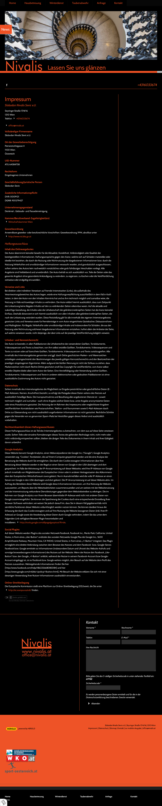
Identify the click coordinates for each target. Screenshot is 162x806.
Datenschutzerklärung (95, 697)
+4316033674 (147, 84)
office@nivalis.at (16, 125)
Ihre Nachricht (92, 647)
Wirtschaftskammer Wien (20, 221)
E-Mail (125, 637)
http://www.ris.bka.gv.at (19, 236)
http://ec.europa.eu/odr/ (19, 590)
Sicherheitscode (93, 683)
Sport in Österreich (21, 772)
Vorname (91, 627)
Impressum (92, 728)
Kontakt (118, 3)
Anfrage (101, 3)
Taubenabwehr (80, 3)
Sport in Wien (11, 765)
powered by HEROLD (26, 728)
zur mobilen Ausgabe (133, 728)
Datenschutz (103, 728)
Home (12, 3)
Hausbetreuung (32, 3)
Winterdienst (57, 3)
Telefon (89, 637)
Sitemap (113, 728)
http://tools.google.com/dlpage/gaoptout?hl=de (42, 522)
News (7, 799)
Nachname (127, 627)
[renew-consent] (3, 802)
